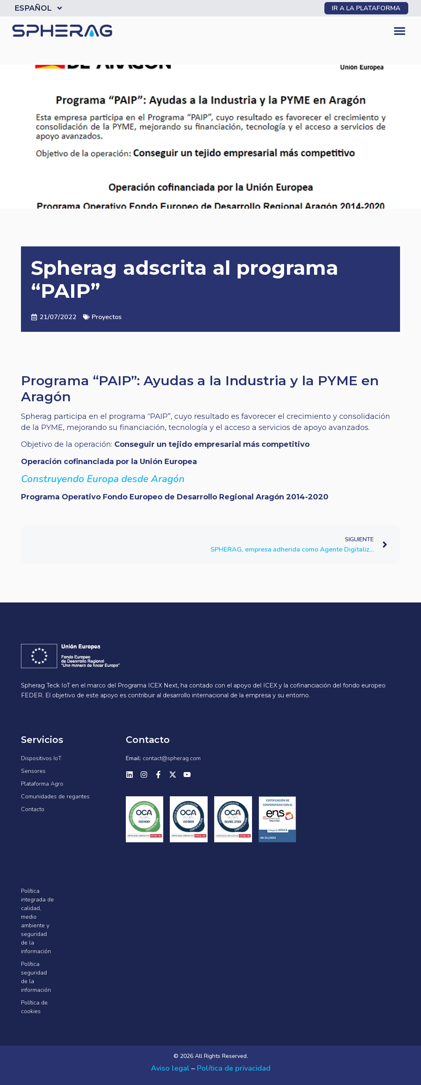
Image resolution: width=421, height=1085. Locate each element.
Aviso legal (170, 1068)
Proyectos (107, 317)
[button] (399, 31)
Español (38, 8)
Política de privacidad (234, 1068)
